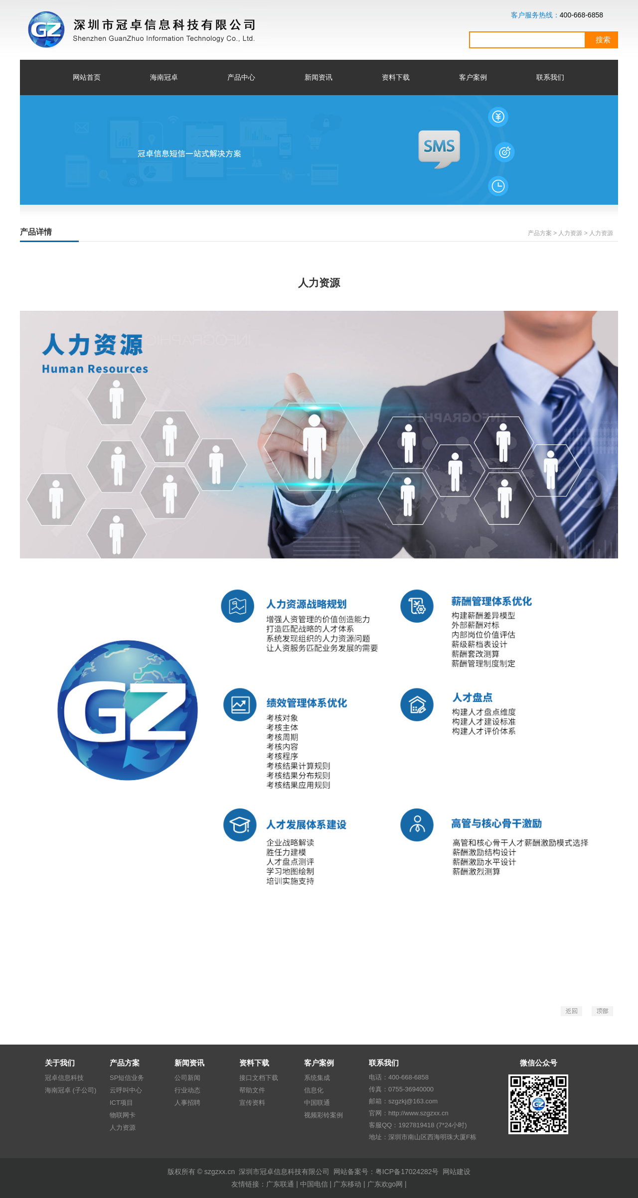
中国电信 (314, 1184)
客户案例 (473, 77)
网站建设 (457, 1172)
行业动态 (187, 1090)
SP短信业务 (127, 1077)
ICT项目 (121, 1102)
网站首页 (87, 77)
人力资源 (123, 1127)
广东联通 (280, 1184)
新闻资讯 (318, 77)
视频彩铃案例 (323, 1115)
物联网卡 (123, 1115)
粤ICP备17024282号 (407, 1172)
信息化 (313, 1090)
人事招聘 (187, 1102)
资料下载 (396, 77)
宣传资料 (252, 1102)
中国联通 (317, 1102)
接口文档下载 (258, 1077)
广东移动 (347, 1184)
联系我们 (550, 77)
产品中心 (241, 77)
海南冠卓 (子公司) (70, 1090)
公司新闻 (187, 1077)
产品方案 (540, 233)
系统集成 (317, 1077)
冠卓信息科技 (64, 1077)
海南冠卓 (164, 77)
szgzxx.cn (219, 1172)
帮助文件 (252, 1090)
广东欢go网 (385, 1184)
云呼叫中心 (126, 1090)
